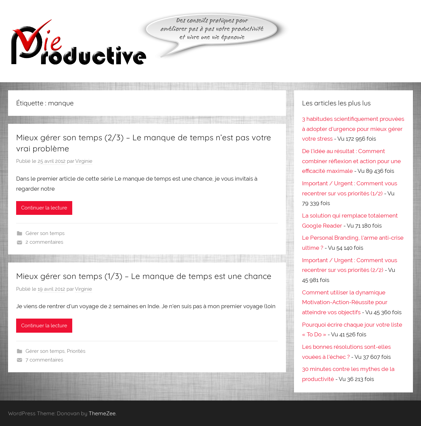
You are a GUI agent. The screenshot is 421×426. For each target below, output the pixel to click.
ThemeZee (102, 413)
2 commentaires (44, 242)
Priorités (76, 351)
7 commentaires (44, 360)
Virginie (83, 161)
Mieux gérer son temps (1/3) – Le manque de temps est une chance (143, 276)
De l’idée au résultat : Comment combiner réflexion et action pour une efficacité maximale (351, 161)
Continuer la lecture (44, 208)
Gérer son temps (45, 233)
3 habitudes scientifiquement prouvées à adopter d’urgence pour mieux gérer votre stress (353, 128)
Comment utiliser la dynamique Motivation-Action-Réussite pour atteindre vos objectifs (344, 302)
